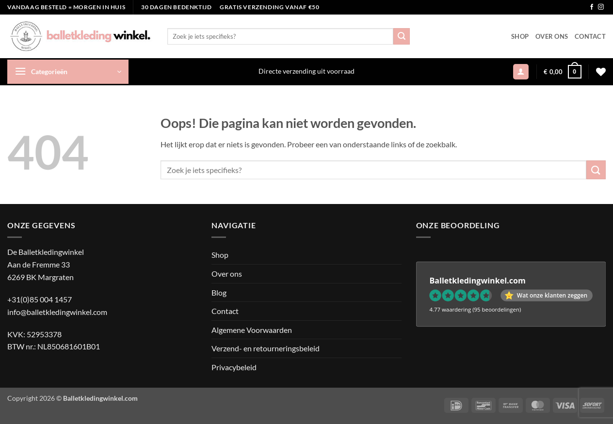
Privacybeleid (234, 367)
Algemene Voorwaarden (251, 329)
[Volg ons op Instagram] (601, 7)
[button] (68, 72)
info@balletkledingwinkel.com (57, 311)
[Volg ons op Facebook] (592, 7)
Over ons (551, 36)
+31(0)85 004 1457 (39, 299)
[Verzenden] (401, 36)
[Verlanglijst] (601, 71)
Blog (218, 292)
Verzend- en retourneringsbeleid (265, 348)
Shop (520, 36)
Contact (590, 36)
